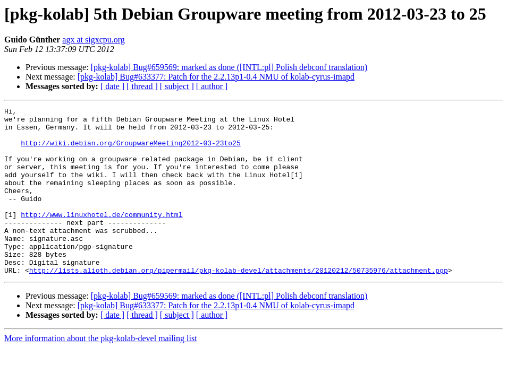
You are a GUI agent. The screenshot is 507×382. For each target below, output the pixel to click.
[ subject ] (177, 86)
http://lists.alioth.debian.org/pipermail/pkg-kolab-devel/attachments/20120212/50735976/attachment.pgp (238, 303)
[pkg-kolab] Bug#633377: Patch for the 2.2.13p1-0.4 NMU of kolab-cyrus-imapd (216, 76)
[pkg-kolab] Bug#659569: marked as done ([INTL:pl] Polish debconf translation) (229, 67)
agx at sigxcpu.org (93, 39)
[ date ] (112, 86)
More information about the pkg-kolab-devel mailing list (100, 371)
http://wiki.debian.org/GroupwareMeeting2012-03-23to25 (130, 150)
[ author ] (212, 86)
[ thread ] (142, 86)
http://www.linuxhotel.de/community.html (101, 236)
